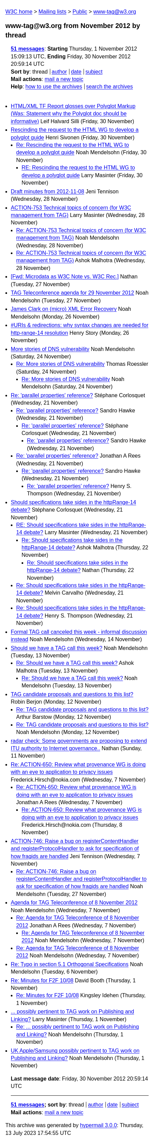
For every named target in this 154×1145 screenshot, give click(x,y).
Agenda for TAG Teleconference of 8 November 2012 (74, 902)
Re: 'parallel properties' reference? (52, 395)
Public (79, 12)
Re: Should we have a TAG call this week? (67, 663)
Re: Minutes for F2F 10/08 (42, 980)
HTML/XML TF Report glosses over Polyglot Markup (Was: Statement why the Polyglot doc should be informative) (73, 113)
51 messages (27, 49)
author (59, 72)
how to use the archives (54, 86)
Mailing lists (52, 12)
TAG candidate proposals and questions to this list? (72, 694)
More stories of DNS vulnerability (50, 349)
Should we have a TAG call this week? (56, 648)
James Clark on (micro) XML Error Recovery (64, 309)
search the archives (109, 86)
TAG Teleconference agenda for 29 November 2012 (72, 293)
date (76, 72)
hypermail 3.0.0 (98, 1125)
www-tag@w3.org (114, 12)
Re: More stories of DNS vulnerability (60, 364)
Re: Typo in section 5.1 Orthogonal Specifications (69, 964)
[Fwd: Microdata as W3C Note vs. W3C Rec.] (65, 276)
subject (93, 72)
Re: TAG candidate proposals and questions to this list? (82, 709)
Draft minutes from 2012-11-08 (47, 191)
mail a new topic (63, 79)
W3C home (18, 12)
